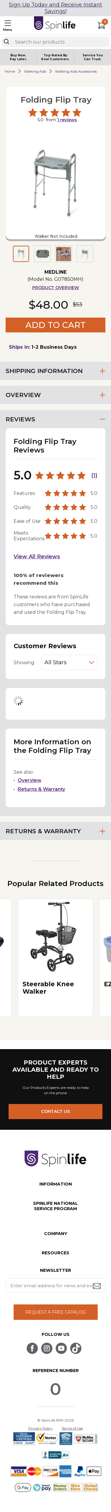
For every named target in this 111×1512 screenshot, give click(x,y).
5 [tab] (69, 1027)
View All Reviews (37, 556)
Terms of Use (72, 1428)
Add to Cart (55, 325)
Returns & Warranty (41, 789)
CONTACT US (55, 1111)
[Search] (6, 41)
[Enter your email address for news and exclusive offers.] (56, 1285)
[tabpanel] (55, 958)
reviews (67, 119)
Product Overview (55, 287)
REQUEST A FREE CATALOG (55, 1312)
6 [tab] (78, 1027)
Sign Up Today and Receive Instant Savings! (55, 8)
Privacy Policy (40, 1428)
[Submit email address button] (97, 1286)
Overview (29, 780)
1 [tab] (33, 1027)
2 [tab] (42, 1027)
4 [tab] (60, 1027)
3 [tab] (51, 1027)
